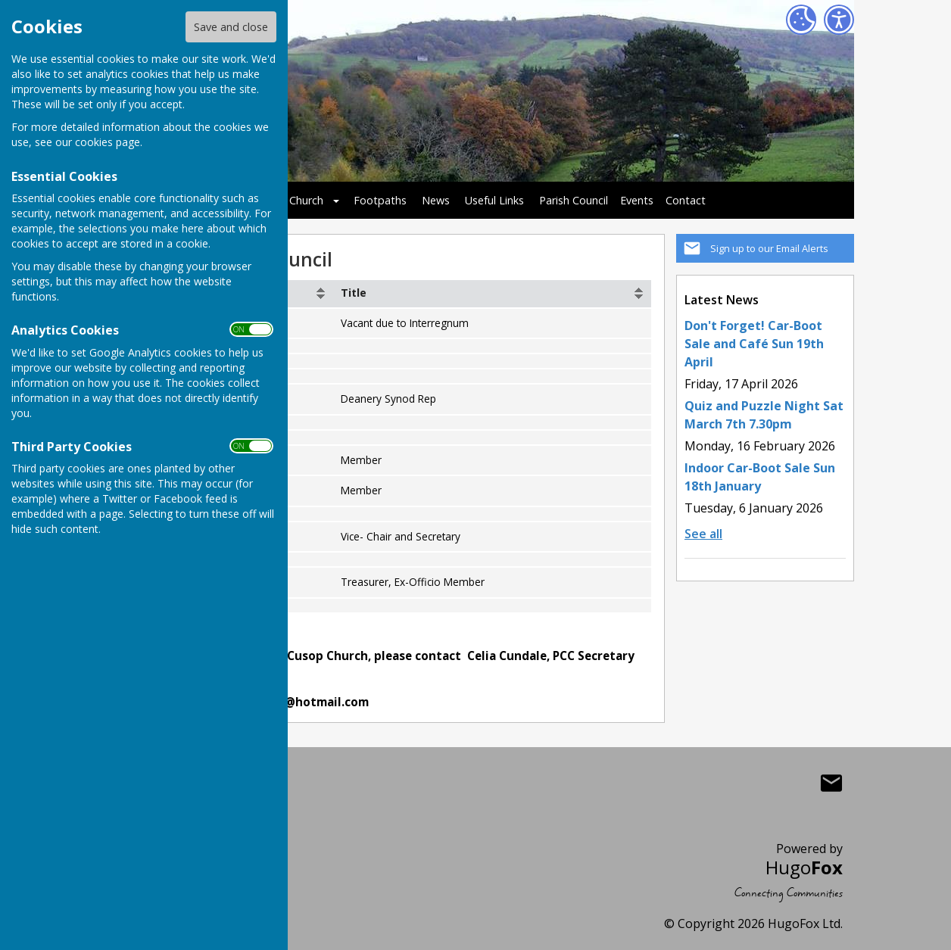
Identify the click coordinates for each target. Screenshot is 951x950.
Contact (686, 200)
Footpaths (380, 200)
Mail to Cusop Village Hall (831, 782)
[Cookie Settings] (801, 20)
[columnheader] (492, 293)
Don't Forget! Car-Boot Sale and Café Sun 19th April (754, 343)
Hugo (804, 867)
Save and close (231, 27)
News (436, 200)
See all (703, 533)
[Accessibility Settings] (839, 20)
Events (636, 200)
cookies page (107, 142)
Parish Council (573, 200)
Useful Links (494, 200)
